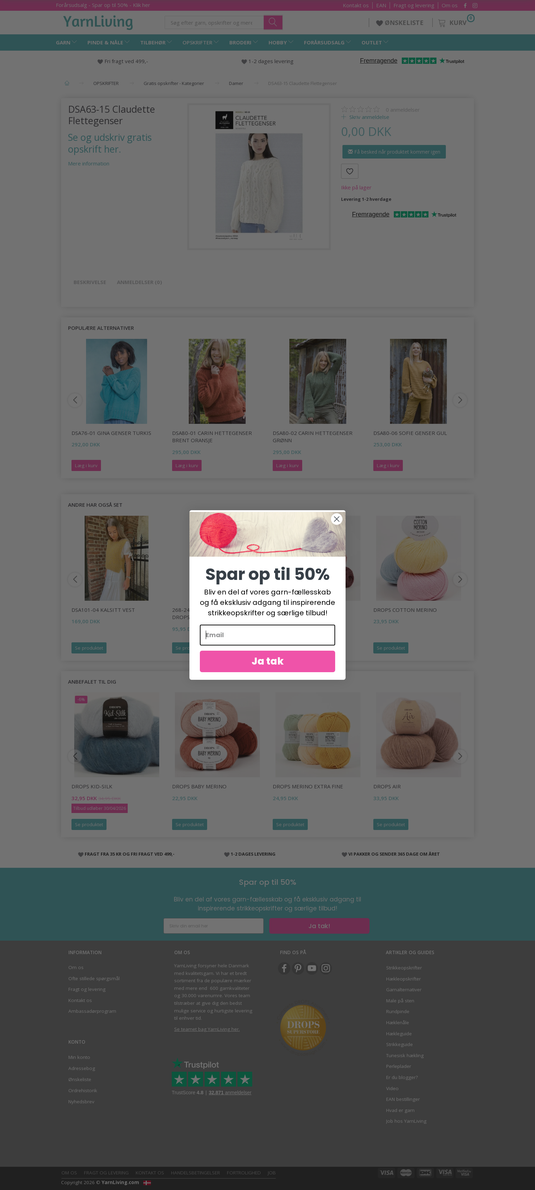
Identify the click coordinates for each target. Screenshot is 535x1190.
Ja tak (268, 669)
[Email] (267, 642)
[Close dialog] (337, 527)
